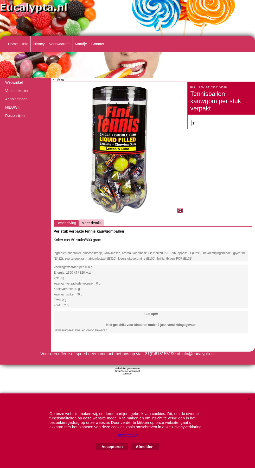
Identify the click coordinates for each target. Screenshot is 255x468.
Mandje (81, 44)
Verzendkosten (17, 91)
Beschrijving (66, 223)
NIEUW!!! (12, 107)
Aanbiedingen (16, 99)
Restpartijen (15, 116)
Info (25, 44)
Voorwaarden (60, 44)
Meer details (91, 223)
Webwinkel (14, 82)
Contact (97, 44)
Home (13, 44)
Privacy (39, 44)
